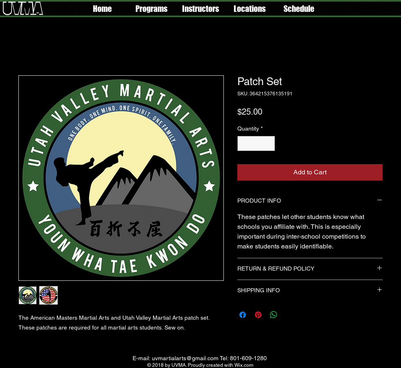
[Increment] (269, 143)
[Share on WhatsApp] (274, 315)
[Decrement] (244, 143)
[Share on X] (289, 315)
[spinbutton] (256, 143)
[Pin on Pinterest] (258, 315)
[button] (151, 9)
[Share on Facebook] (243, 315)
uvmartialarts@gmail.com (185, 358)
